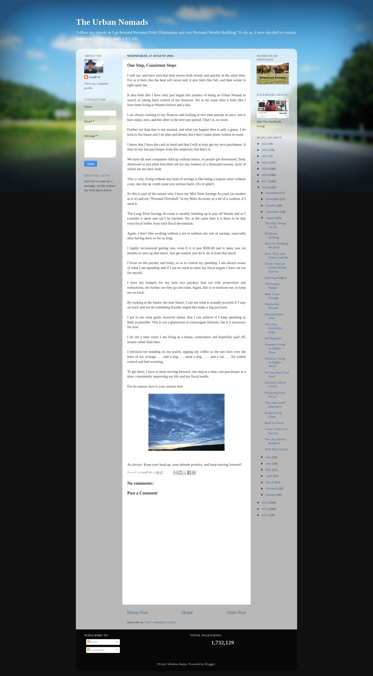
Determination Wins (274, 316)
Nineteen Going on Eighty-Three (275, 348)
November (272, 199)
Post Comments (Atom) (160, 622)
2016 (265, 187)
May (268, 469)
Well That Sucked (276, 449)
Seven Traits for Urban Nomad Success (276, 267)
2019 (265, 168)
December (272, 193)
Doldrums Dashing (272, 235)
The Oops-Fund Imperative (275, 404)
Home (187, 612)
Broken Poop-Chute (274, 414)
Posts (92, 642)
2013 (265, 515)
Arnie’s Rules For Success (276, 431)
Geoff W (95, 77)
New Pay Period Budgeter (275, 441)
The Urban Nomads (112, 22)
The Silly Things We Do (275, 225)
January (270, 494)
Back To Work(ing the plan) (276, 245)
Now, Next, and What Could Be (276, 255)
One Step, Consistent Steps (273, 328)
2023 (265, 143)
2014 (265, 509)
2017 (265, 181)
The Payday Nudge (272, 285)
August (270, 218)
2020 (265, 162)
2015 (265, 502)
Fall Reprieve (273, 338)
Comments (96, 650)
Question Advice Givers (275, 384)
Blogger (210, 664)
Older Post (236, 612)
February (271, 488)
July (268, 457)
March (270, 482)
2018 (265, 175)
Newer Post (137, 612)
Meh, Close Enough (272, 296)
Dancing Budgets (276, 277)
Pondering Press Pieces (275, 394)
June (268, 463)
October (271, 205)
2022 (265, 150)
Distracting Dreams (272, 306)
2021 (265, 156)
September (272, 211)
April (269, 476)
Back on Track (274, 423)
